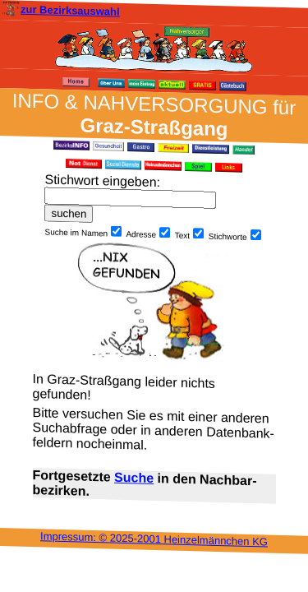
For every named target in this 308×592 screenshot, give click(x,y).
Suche (134, 477)
